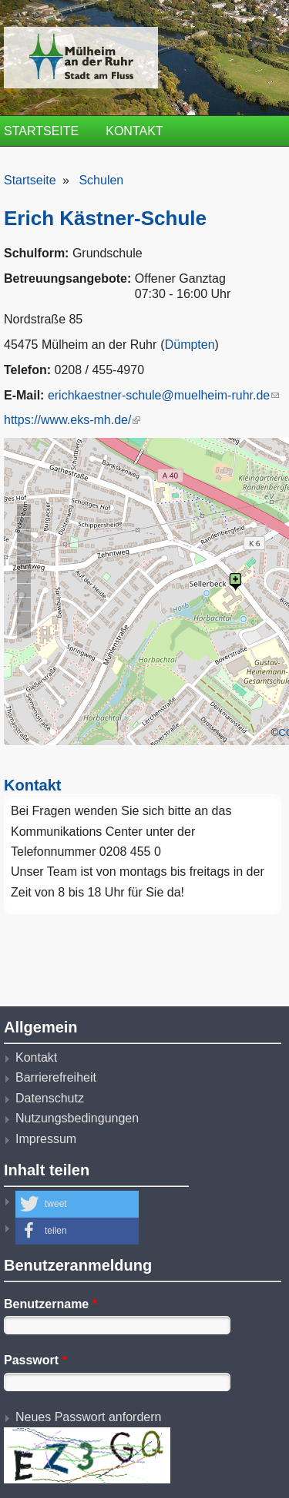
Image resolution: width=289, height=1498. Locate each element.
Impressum (45, 1138)
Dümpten (190, 344)
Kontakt (134, 131)
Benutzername (50, 1304)
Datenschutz (49, 1098)
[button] (77, 1204)
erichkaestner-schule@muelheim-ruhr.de (163, 395)
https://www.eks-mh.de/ (72, 419)
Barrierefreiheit (55, 1077)
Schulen (101, 180)
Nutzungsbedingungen (77, 1118)
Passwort (35, 1360)
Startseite (41, 131)
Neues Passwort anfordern (88, 1416)
